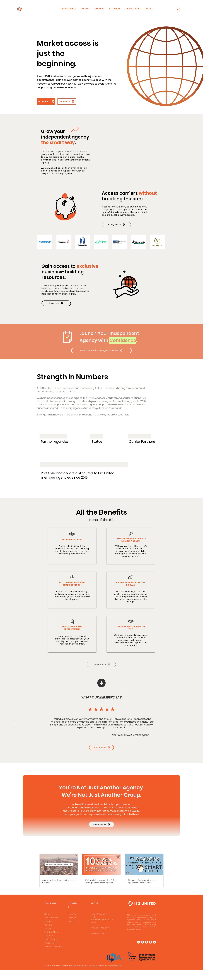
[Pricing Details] (116, 224)
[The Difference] (101, 664)
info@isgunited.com (99, 928)
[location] (146, 942)
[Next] (188, 721)
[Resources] (56, 303)
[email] (150, 942)
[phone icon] (154, 942)
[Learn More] (66, 101)
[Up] (101, 683)
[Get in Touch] (46, 101)
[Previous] (14, 721)
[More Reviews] (101, 747)
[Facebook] (142, 942)
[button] (178, 9)
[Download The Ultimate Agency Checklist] (101, 350)
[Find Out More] (101, 824)
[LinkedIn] (138, 942)
